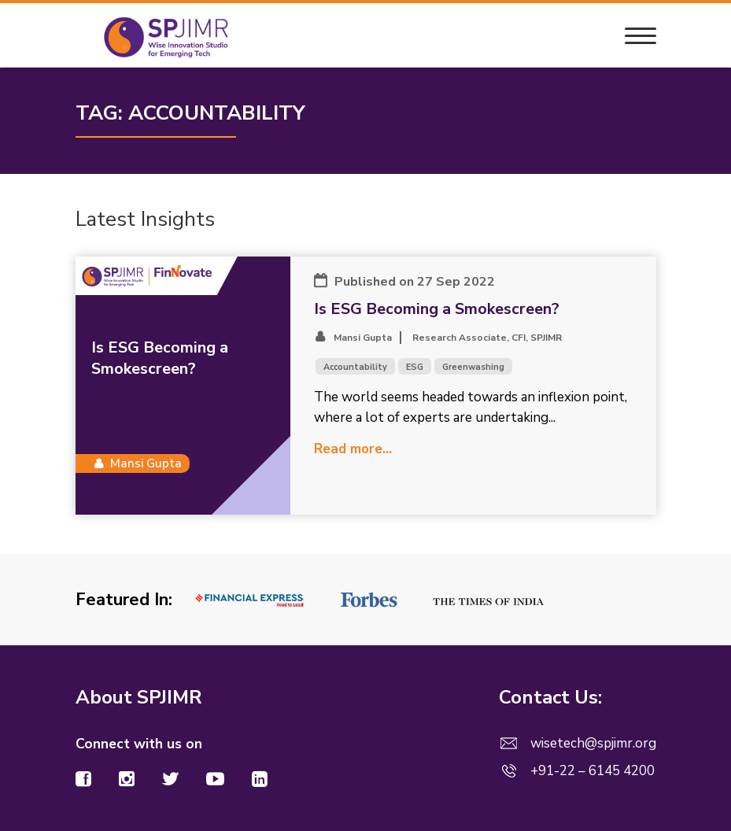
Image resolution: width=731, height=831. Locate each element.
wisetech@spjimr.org (593, 743)
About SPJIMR (139, 697)
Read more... (353, 449)
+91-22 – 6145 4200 (592, 771)
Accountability (355, 367)
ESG (414, 367)
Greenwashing (473, 367)
